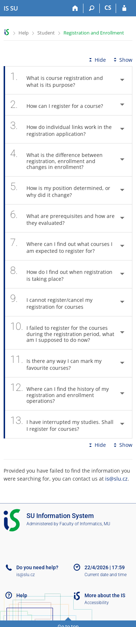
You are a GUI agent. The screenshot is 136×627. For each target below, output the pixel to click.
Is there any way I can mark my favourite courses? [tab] (56, 363)
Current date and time (106, 574)
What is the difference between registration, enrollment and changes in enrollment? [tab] (56, 159)
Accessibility (97, 602)
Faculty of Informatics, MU (84, 523)
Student (46, 32)
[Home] (75, 8)
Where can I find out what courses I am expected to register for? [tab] (61, 246)
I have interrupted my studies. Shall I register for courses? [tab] (62, 424)
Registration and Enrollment (93, 32)
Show (122, 59)
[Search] (91, 8)
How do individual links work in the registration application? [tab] (61, 129)
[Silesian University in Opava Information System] (11, 8)
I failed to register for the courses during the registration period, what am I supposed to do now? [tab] (62, 332)
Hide (96, 59)
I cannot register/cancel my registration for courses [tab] (51, 302)
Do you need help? (37, 567)
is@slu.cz (116, 478)
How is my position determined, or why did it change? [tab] (60, 190)
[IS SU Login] (124, 8)
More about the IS (105, 595)
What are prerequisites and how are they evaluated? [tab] (62, 218)
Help (23, 32)
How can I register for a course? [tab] (60, 104)
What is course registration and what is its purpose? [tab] (56, 80)
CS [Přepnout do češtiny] (107, 8)
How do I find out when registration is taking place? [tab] (61, 274)
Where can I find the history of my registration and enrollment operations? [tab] (59, 393)
